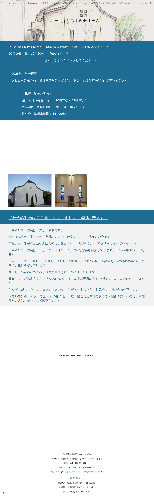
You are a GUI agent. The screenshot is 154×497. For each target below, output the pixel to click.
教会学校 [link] (55, 3)
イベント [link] (77, 3)
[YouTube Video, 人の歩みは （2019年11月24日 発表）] (112, 328)
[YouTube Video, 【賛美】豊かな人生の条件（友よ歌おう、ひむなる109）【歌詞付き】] (118, 189)
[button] (151, 3)
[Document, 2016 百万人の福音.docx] (77, 401)
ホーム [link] (7, 3)
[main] (77, 20)
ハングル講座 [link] (90, 3)
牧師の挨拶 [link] (33, 3)
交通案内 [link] (66, 3)
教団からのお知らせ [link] (127, 3)
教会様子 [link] (44, 3)
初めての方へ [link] (19, 3)
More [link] (142, 3)
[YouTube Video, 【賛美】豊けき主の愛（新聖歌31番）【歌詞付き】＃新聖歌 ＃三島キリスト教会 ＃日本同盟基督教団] (41, 328)
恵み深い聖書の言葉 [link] (107, 3)
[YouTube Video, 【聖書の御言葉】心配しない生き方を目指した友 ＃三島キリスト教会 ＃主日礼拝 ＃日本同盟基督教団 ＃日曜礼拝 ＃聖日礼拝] (77, 145)
